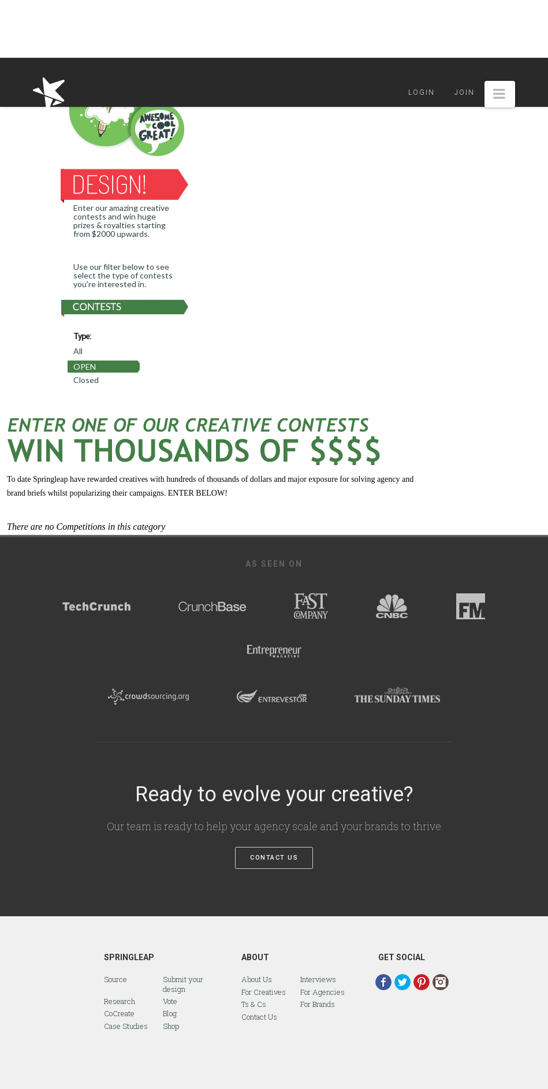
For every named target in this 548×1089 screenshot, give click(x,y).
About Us (256, 979)
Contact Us (274, 857)
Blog (170, 1013)
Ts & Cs (253, 1004)
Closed (86, 380)
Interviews (318, 979)
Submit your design (183, 984)
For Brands (317, 1004)
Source (115, 979)
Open (84, 366)
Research (119, 1001)
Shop (171, 1026)
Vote (170, 1001)
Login (421, 92)
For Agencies (322, 992)
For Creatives (263, 992)
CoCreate (119, 1013)
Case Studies (126, 1026)
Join (464, 92)
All (78, 351)
